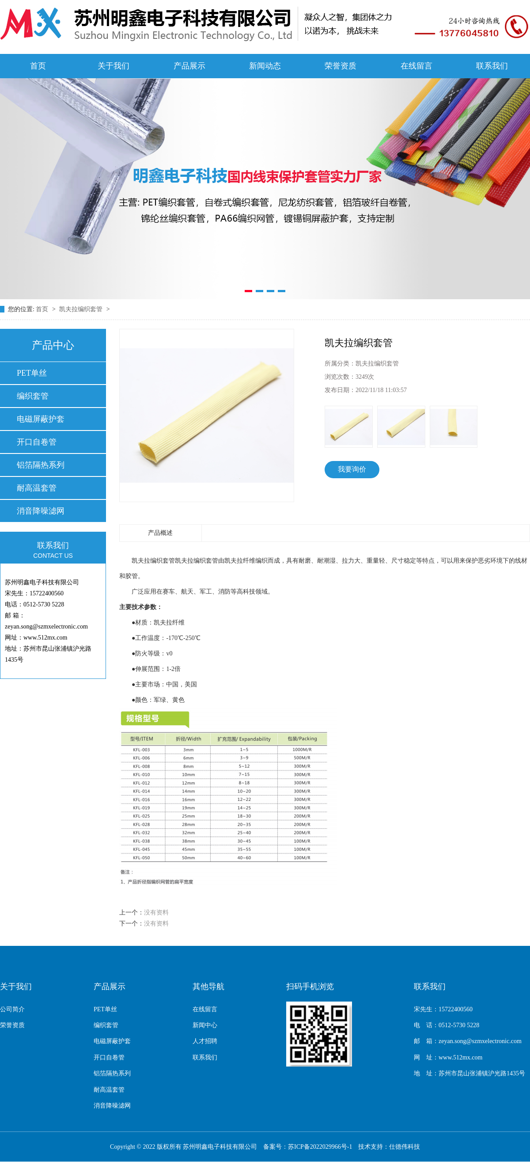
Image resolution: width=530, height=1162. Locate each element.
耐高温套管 (37, 488)
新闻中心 (205, 1025)
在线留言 (416, 65)
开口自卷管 (37, 442)
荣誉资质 (340, 65)
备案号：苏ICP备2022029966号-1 (307, 1146)
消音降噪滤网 (40, 511)
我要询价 (352, 469)
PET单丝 (32, 373)
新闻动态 (265, 65)
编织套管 (33, 396)
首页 (38, 65)
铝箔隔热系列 (40, 465)
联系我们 (492, 65)
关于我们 (113, 65)
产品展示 (189, 65)
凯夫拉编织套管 (81, 309)
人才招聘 (205, 1041)
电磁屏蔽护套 (40, 419)
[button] (248, 291)
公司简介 (12, 1009)
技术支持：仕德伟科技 (389, 1146)
